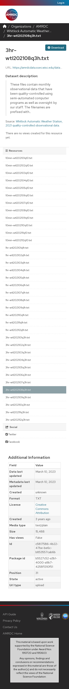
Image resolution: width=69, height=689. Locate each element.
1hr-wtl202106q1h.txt (17, 285)
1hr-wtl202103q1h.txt (17, 262)
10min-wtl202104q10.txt (19, 180)
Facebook (13, 441)
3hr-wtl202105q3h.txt (18, 367)
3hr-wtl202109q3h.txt (18, 397)
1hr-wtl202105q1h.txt (17, 277)
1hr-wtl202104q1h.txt (17, 270)
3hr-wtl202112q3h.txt (17, 419)
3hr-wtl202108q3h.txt (24, 36)
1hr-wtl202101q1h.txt (17, 247)
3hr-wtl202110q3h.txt (18, 404)
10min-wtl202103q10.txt (19, 173)
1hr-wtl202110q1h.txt (17, 315)
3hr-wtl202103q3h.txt (18, 352)
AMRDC (42, 26)
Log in (60, 2)
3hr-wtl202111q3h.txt (17, 412)
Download (56, 47)
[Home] (4, 26)
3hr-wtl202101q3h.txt (18, 337)
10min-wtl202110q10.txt (19, 225)
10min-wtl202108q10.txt (19, 210)
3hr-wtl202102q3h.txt (18, 345)
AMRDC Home (12, 633)
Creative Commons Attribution (42, 509)
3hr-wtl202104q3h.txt (18, 360)
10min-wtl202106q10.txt (19, 195)
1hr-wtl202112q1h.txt (17, 330)
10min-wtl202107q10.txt (19, 202)
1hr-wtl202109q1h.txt (17, 307)
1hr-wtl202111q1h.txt (16, 322)
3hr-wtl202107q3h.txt (18, 382)
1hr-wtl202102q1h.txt (17, 255)
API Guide (9, 614)
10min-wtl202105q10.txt (19, 188)
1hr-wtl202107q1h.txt (17, 292)
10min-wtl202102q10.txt (19, 165)
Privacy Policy (11, 621)
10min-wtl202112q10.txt (19, 240)
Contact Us (10, 627)
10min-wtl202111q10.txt (18, 232)
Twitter (11, 434)
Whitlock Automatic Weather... (29, 31)
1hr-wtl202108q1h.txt (17, 300)
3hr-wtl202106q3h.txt (18, 375)
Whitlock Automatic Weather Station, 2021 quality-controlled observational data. (34, 123)
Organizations (21, 26)
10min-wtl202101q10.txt (19, 158)
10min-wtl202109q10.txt (19, 217)
